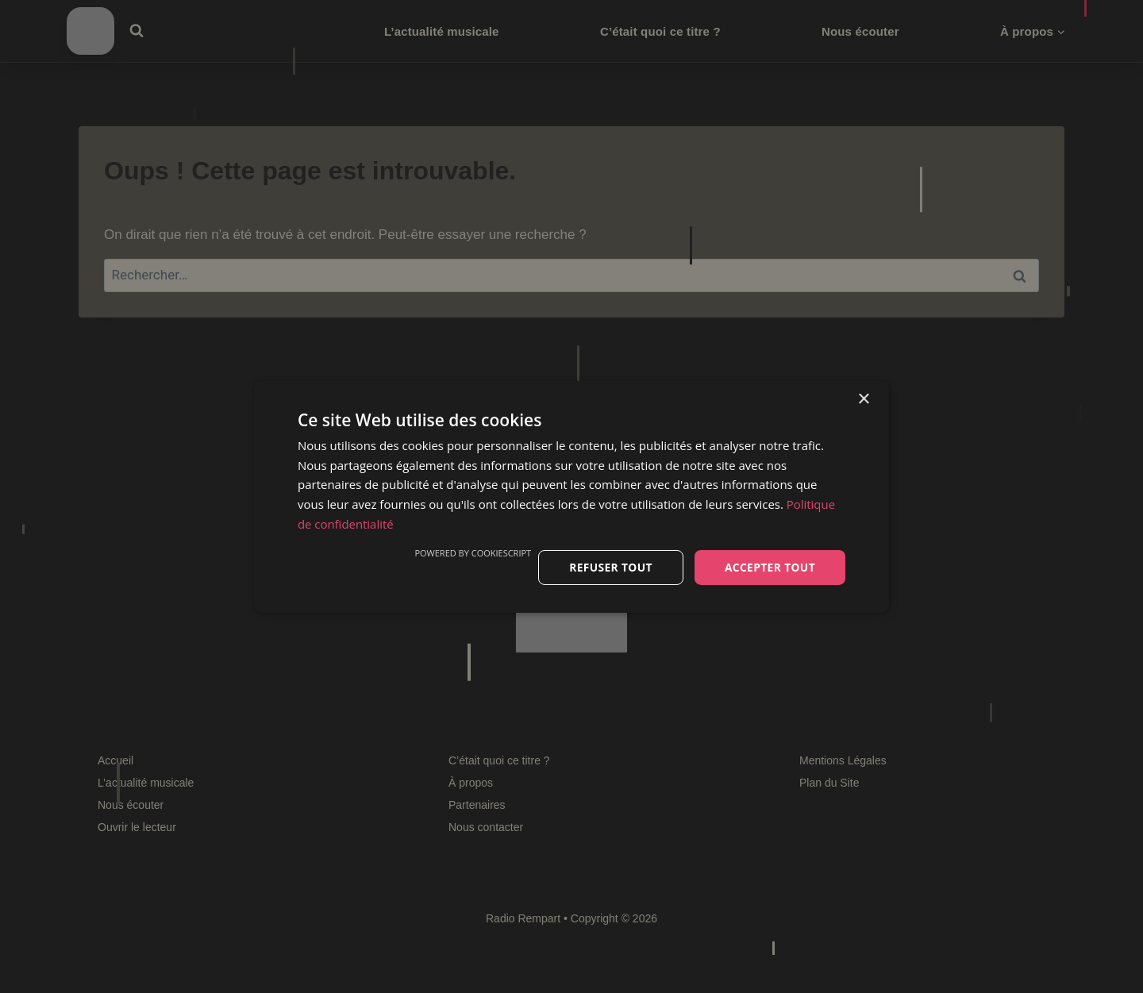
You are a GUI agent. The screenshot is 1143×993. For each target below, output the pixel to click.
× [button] (863, 399)
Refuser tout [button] (608, 566)
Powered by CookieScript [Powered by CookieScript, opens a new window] (470, 552)
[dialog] (571, 496)
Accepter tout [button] (769, 566)
